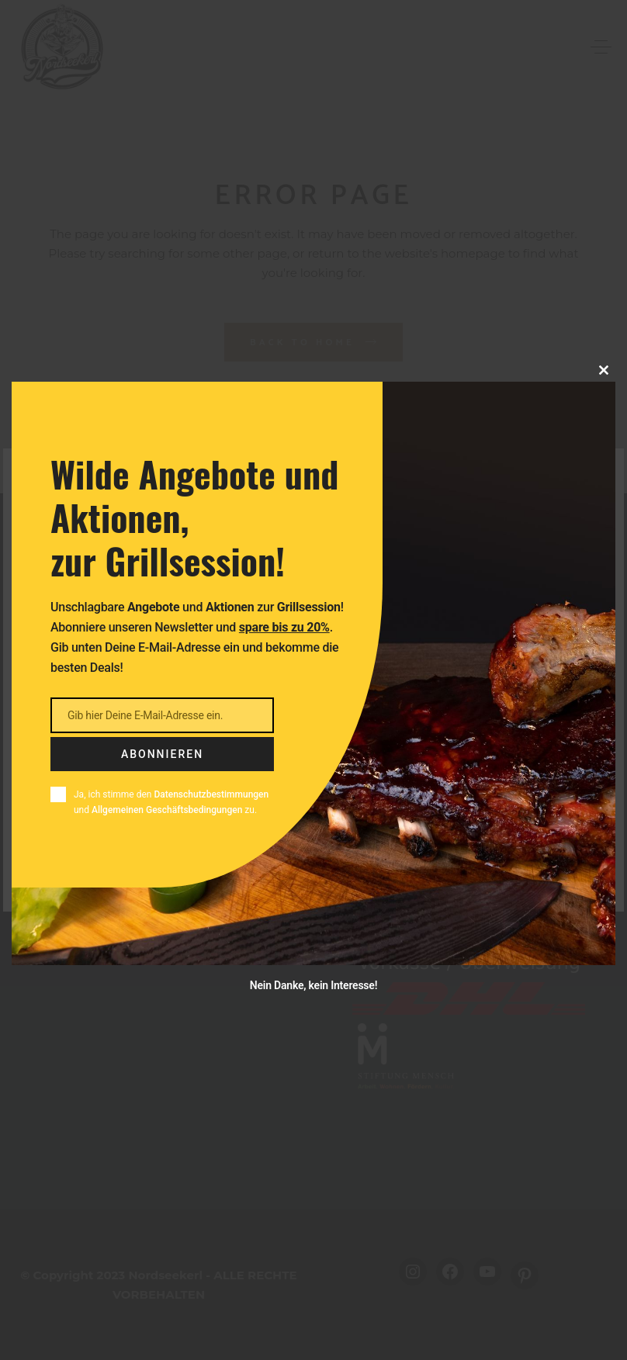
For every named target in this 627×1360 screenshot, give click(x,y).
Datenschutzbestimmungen (211, 794)
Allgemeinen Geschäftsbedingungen (167, 810)
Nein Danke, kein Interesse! (313, 985)
